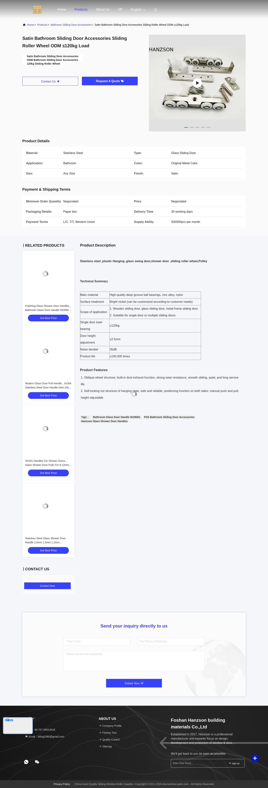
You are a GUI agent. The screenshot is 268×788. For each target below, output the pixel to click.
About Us (103, 9)
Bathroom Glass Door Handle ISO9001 (116, 417)
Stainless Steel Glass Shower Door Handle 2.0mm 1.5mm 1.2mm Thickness (45, 542)
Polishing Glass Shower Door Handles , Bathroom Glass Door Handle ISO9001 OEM (48, 310)
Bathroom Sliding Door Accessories (71, 24)
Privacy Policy (62, 784)
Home (61, 9)
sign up (233, 763)
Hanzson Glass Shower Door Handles (104, 421)
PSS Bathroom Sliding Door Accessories (169, 417)
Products (81, 9)
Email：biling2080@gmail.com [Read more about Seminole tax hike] (44, 736)
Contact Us (50, 81)
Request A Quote (110, 81)
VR (120, 9)
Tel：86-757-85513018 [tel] (40, 729)
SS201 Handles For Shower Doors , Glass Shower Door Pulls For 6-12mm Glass (47, 465)
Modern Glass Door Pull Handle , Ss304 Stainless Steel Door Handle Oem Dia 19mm (48, 387)
